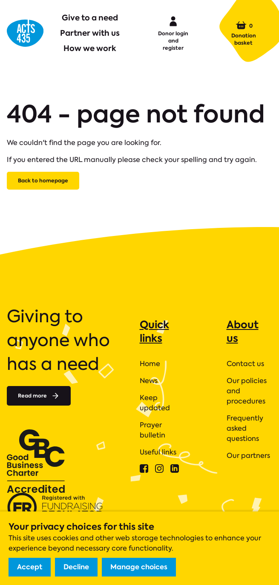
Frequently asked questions (245, 428)
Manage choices (138, 567)
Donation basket (243, 33)
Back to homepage (43, 180)
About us (243, 331)
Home (150, 363)
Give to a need (90, 17)
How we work (89, 48)
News (149, 380)
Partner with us (90, 33)
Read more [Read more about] (39, 396)
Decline (76, 567)
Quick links (154, 331)
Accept (29, 567)
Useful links (158, 452)
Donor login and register (173, 32)
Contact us (245, 363)
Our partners (248, 455)
